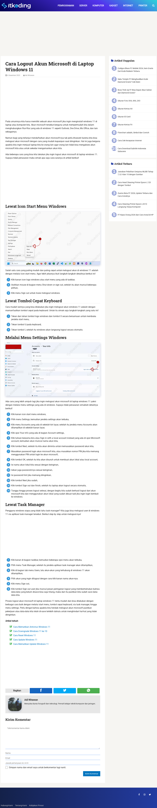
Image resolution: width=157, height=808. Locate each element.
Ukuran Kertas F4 (125, 125)
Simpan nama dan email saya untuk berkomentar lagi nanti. (37, 767)
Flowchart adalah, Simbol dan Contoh (133, 132)
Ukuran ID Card (124, 117)
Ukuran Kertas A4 (125, 109)
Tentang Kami (21, 805)
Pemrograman (66, 5)
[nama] (52, 753)
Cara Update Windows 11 (25, 639)
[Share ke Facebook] (41, 690)
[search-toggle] (153, 5)
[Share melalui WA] (88, 690)
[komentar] (52, 737)
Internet (128, 5)
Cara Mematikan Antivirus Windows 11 (31, 627)
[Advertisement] (78, 36)
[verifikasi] (52, 763)
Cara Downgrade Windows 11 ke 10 (30, 631)
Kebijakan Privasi (36, 805)
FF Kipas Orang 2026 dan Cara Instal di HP (135, 215)
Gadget (113, 5)
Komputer (98, 5)
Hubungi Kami (7, 805)
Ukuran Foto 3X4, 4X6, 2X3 (129, 101)
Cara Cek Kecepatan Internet (130, 140)
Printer (142, 5)
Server (83, 5)
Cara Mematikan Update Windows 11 (31, 644)
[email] (52, 758)
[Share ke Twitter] (65, 690)
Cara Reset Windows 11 (24, 635)
